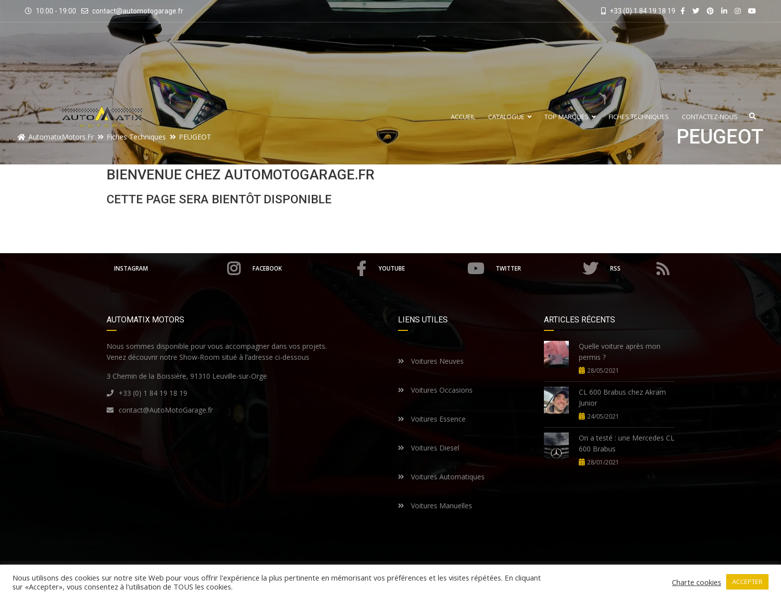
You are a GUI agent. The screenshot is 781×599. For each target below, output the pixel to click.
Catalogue (509, 117)
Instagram (177, 269)
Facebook (310, 269)
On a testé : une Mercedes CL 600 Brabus (626, 443)
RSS (640, 269)
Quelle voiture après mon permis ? (619, 351)
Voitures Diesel (428, 447)
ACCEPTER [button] (747, 581)
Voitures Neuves (431, 361)
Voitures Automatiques (441, 476)
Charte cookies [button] (696, 582)
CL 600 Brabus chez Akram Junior (622, 397)
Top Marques (570, 117)
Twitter (547, 269)
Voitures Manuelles (435, 505)
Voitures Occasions (435, 390)
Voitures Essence (432, 419)
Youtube (432, 269)
